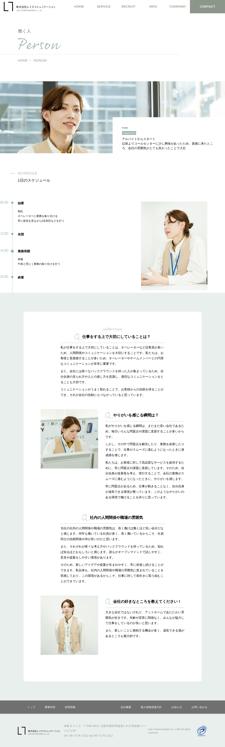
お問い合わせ (199, 707)
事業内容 (50, 707)
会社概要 (126, 707)
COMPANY (177, 6)
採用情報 (70, 707)
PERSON (40, 60)
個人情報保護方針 (151, 707)
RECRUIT (128, 6)
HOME (79, 6)
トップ (31, 707)
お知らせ (176, 707)
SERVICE (104, 6)
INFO (153, 6)
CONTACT (207, 6)
